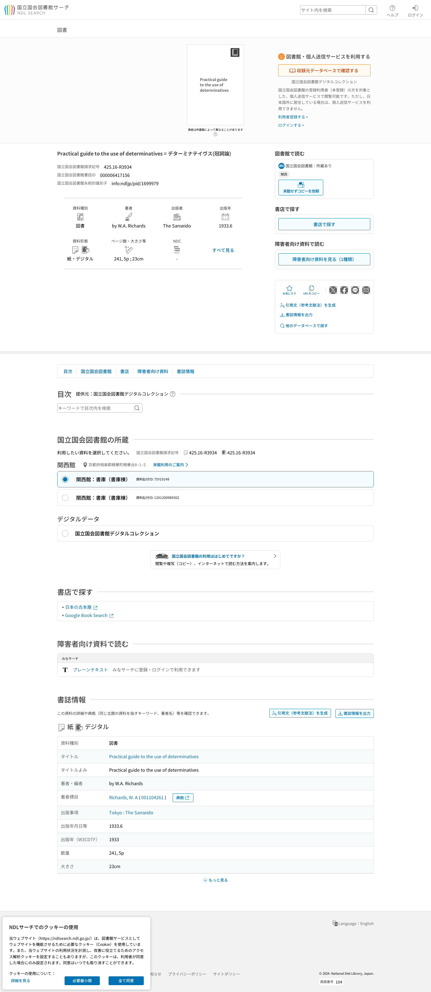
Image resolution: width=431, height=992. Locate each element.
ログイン (415, 10)
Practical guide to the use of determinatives (153, 756)
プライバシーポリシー (187, 974)
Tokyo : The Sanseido (131, 812)
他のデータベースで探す (304, 326)
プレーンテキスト (90, 669)
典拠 (183, 798)
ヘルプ (392, 10)
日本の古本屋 (81, 607)
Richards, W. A (123, 797)
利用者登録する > (293, 117)
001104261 (152, 797)
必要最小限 (82, 980)
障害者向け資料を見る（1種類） (324, 259)
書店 (124, 371)
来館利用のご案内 (171, 465)
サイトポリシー (226, 974)
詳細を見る (20, 980)
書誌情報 (185, 371)
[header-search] (338, 10)
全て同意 (126, 980)
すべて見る (223, 250)
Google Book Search (89, 615)
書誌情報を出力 (296, 315)
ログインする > (291, 125)
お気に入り (289, 290)
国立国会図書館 (96, 371)
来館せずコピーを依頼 (301, 187)
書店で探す (324, 224)
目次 (67, 371)
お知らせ (153, 974)
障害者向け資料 (152, 371)
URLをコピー (311, 290)
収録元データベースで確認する (323, 70)
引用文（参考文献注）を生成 (308, 305)
